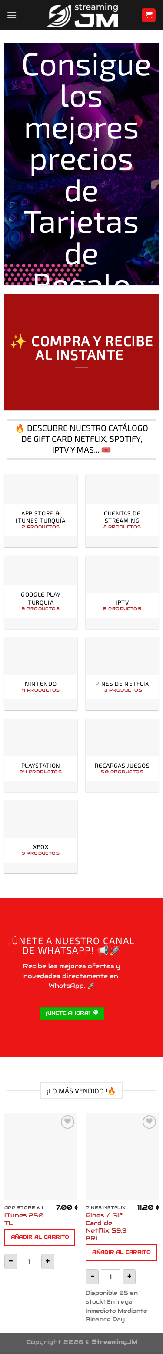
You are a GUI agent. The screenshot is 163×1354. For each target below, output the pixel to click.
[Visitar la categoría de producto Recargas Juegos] (122, 755)
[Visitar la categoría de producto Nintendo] (40, 673)
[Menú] (12, 15)
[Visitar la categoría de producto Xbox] (40, 836)
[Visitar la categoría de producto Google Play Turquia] (40, 592)
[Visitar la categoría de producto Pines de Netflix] (122, 673)
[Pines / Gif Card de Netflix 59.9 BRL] (122, 1156)
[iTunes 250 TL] (40, 1156)
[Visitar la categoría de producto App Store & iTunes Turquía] (40, 510)
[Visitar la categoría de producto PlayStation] (40, 755)
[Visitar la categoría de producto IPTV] (122, 592)
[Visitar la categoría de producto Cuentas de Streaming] (122, 510)
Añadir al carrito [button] (40, 1237)
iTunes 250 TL (24, 1219)
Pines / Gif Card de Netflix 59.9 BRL (106, 1227)
